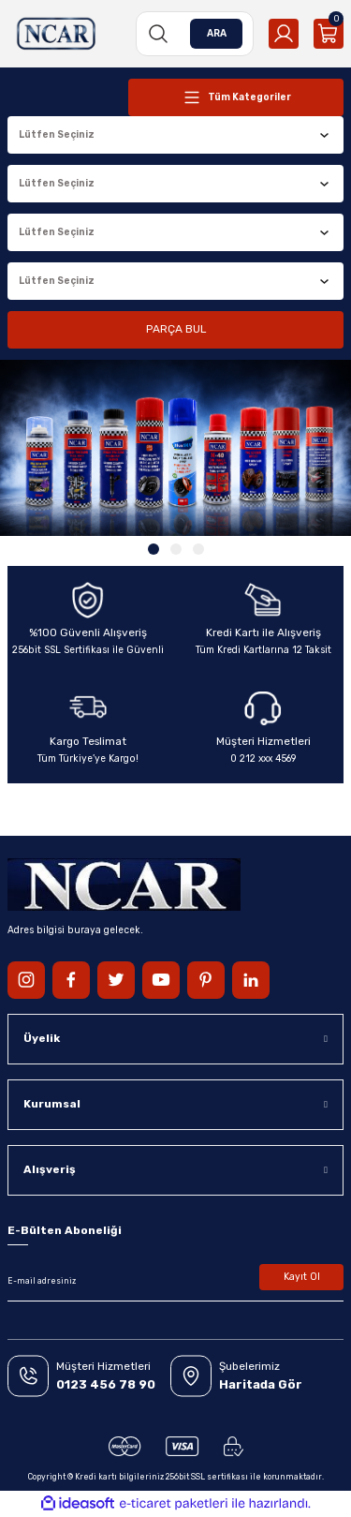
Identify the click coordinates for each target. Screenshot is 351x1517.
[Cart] (329, 34)
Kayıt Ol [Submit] (302, 1277)
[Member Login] (284, 34)
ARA (217, 33)
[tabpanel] (175, 448)
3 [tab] (198, 549)
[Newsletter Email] (175, 1280)
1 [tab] (153, 549)
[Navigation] (236, 97)
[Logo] (56, 33)
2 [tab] (176, 549)
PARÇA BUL (176, 328)
